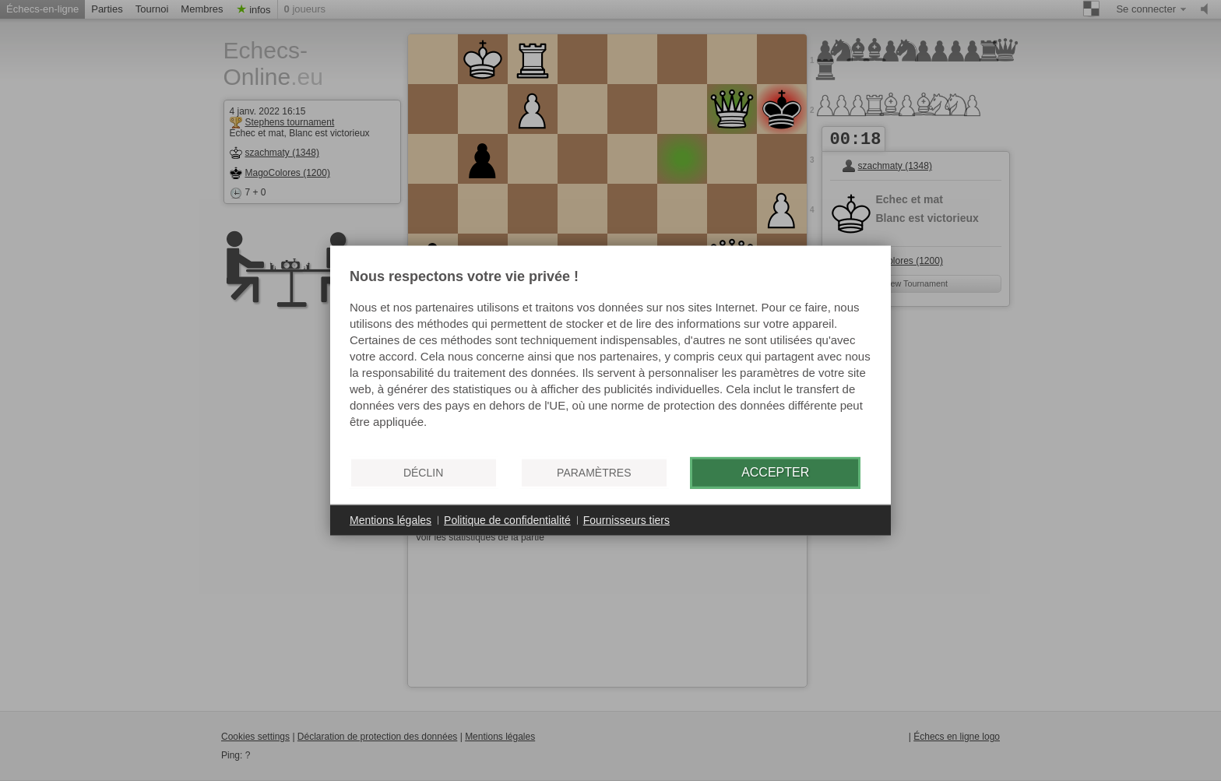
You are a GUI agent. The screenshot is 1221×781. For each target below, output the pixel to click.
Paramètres (594, 472)
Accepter (775, 472)
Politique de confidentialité (507, 519)
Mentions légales (390, 519)
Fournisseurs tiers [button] (626, 519)
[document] (610, 356)
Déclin (423, 472)
